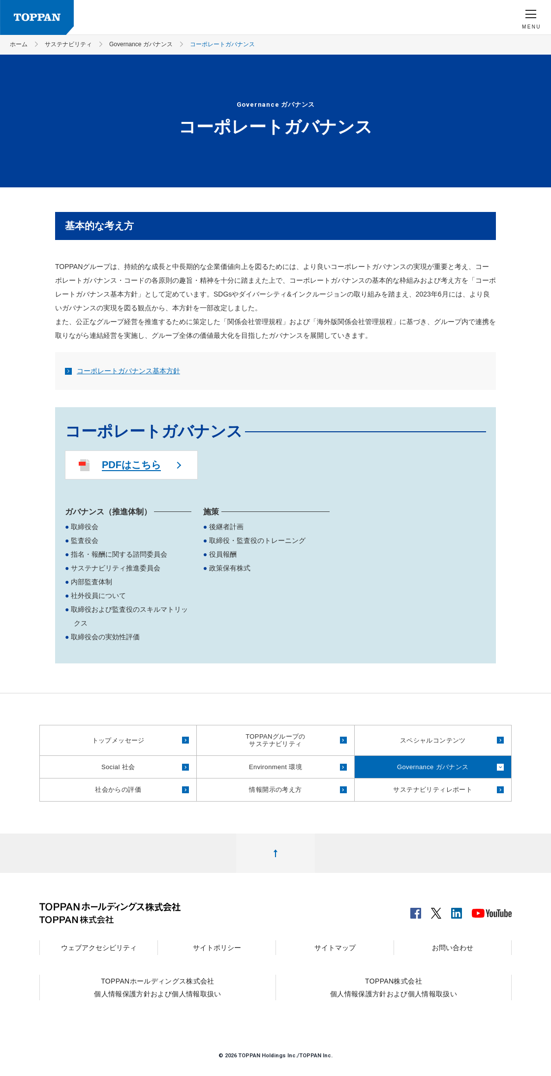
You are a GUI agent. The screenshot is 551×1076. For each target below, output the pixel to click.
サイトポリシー (217, 948)
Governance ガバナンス (433, 767)
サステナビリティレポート (432, 789)
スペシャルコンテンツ (433, 740)
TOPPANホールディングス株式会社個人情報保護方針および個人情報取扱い (157, 987)
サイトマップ (335, 948)
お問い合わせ (452, 948)
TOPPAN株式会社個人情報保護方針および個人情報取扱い (393, 987)
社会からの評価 (118, 789)
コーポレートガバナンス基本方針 (122, 371)
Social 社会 (118, 767)
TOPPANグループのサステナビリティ (275, 740)
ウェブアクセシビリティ (99, 948)
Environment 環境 (275, 767)
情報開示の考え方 (275, 789)
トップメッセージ (118, 740)
